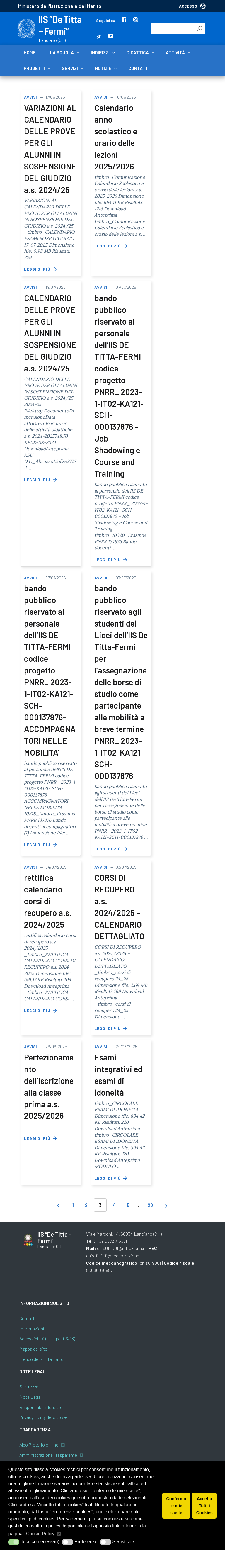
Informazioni (31, 1328)
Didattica (138, 52)
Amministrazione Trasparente (48, 1455)
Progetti (34, 68)
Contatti (138, 68)
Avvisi (30, 96)
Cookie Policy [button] (40, 1533)
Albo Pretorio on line (38, 1444)
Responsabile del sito (40, 1407)
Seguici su (105, 20)
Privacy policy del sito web (44, 1417)
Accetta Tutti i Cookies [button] (204, 1505)
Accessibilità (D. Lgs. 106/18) (47, 1338)
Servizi (70, 68)
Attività (175, 52)
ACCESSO (192, 6)
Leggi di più (40, 269)
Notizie (103, 68)
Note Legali (30, 1397)
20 (150, 1205)
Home (29, 52)
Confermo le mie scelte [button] (176, 1505)
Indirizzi (100, 52)
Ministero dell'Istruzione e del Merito (59, 6)
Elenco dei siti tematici (41, 1359)
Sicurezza (28, 1386)
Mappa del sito (33, 1349)
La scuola (62, 52)
